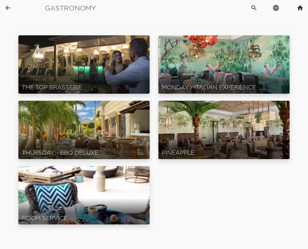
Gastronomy (70, 8)
